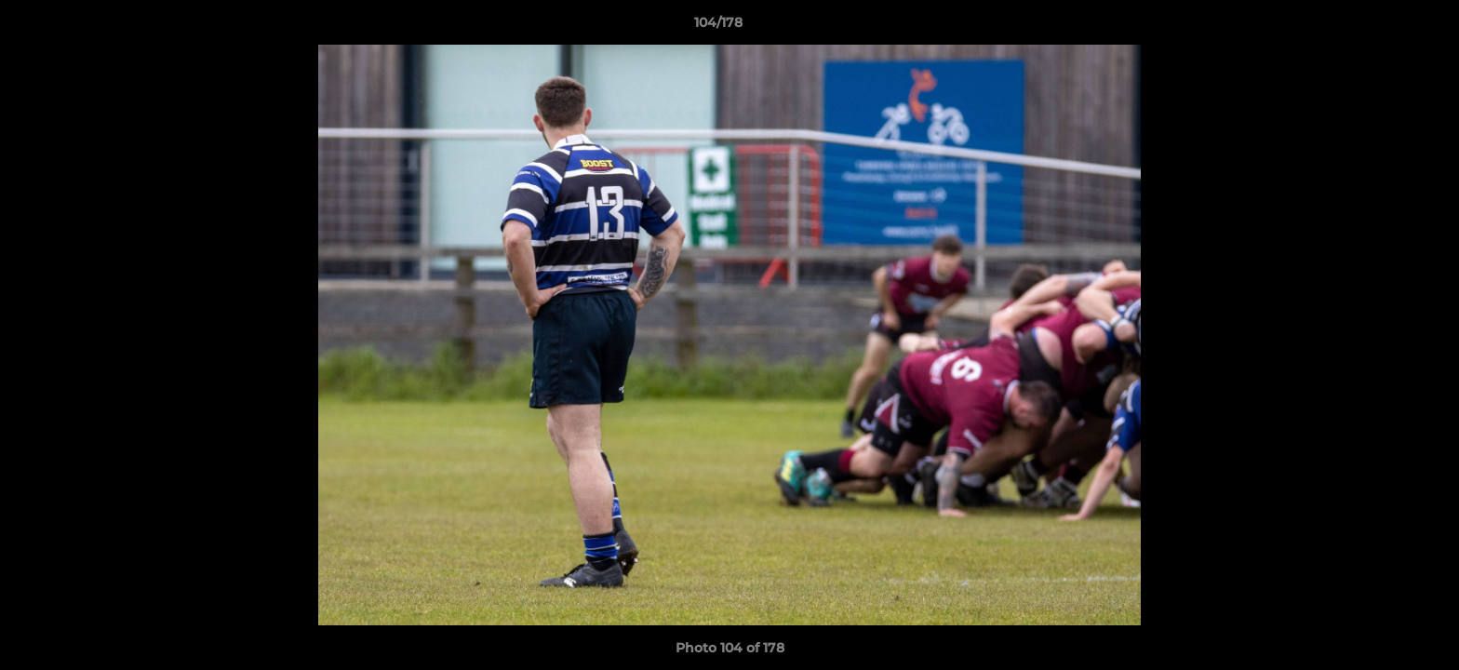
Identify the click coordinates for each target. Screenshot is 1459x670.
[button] (1381, 27)
